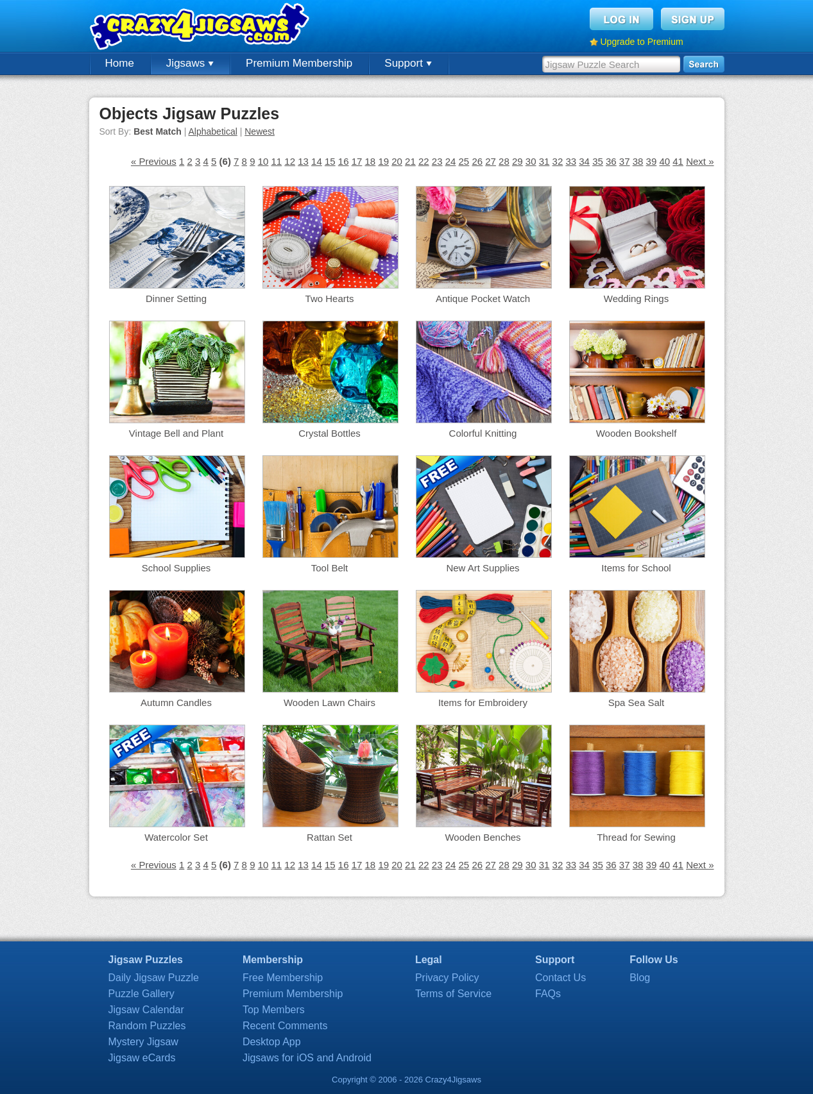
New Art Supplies (482, 567)
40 (664, 161)
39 (651, 161)
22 (423, 161)
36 (611, 161)
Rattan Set (329, 837)
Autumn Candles (176, 702)
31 (544, 161)
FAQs (548, 993)
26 (477, 161)
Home (119, 63)
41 (677, 161)
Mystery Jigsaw (143, 1041)
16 (343, 161)
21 (410, 161)
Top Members (274, 1009)
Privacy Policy (447, 977)
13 (303, 161)
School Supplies (176, 567)
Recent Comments (285, 1025)
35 (597, 161)
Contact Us (560, 977)
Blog (639, 977)
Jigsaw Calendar (146, 1009)
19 (383, 161)
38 (638, 161)
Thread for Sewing (636, 837)
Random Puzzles (147, 1025)
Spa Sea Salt (636, 702)
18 (370, 161)
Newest (259, 131)
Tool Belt (329, 567)
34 (584, 161)
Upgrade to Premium (642, 42)
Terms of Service (453, 993)
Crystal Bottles (329, 433)
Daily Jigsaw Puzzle (153, 977)
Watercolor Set (176, 837)
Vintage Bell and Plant (176, 433)
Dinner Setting (176, 298)
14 (316, 161)
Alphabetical (213, 131)
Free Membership (283, 977)
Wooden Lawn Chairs (329, 702)
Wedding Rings (636, 298)
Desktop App (272, 1041)
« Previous (153, 161)
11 (276, 161)
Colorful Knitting (483, 433)
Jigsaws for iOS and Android (307, 1057)
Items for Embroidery (482, 702)
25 (464, 161)
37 (624, 161)
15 (330, 161)
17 (357, 161)
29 (517, 161)
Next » (700, 161)
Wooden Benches (482, 837)
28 (504, 161)
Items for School (636, 567)
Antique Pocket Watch (483, 298)
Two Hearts (329, 298)
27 (490, 161)
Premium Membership (299, 63)
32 (557, 161)
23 (437, 161)
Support (407, 63)
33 (570, 161)
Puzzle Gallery (141, 993)
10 (263, 161)
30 (531, 161)
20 (396, 161)
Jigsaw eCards (142, 1057)
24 (450, 161)
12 (289, 161)
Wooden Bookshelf (636, 433)
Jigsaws (190, 63)
